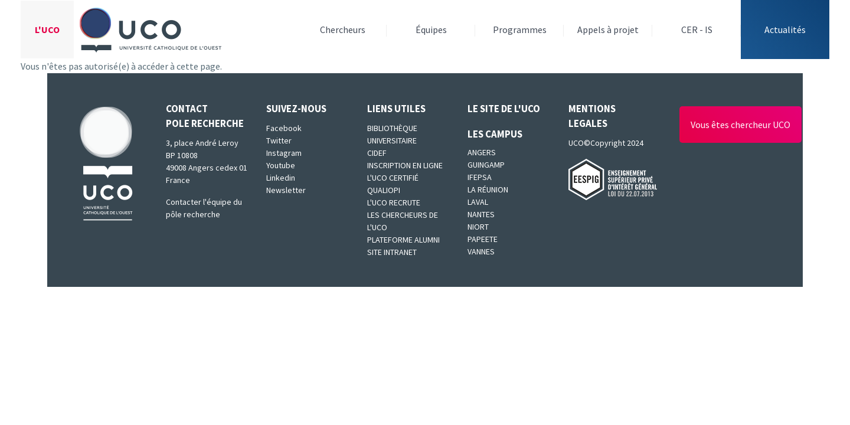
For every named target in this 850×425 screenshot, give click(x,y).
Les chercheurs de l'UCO (402, 221)
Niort (478, 226)
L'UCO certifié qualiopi (393, 183)
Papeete (483, 239)
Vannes (481, 251)
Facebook (284, 128)
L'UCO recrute (393, 202)
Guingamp (486, 164)
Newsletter (286, 190)
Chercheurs (342, 29)
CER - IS (696, 29)
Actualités (785, 29)
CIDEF (377, 153)
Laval (478, 202)
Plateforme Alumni (403, 239)
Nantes (481, 214)
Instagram (284, 153)
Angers (482, 152)
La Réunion (488, 189)
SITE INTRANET (392, 252)
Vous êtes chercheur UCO (740, 124)
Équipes (431, 29)
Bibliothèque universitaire (392, 134)
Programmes (520, 29)
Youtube (280, 165)
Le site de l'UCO (504, 108)
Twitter (279, 140)
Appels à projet (608, 29)
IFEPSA (480, 177)
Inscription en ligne (405, 165)
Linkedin (280, 177)
